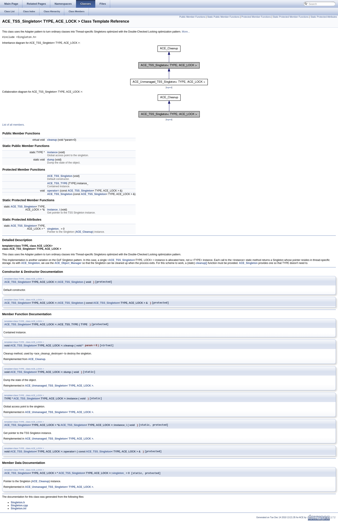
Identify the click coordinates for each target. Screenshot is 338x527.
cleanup (52, 140)
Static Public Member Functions (223, 17)
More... (186, 31)
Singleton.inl (18, 514)
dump (50, 160)
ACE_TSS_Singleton (59, 176)
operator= (53, 191)
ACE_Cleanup (84, 232)
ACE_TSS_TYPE (57, 184)
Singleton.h (18, 508)
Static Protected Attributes (323, 17)
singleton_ (53, 229)
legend (169, 88)
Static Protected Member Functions (290, 17)
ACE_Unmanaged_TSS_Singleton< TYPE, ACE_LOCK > (59, 389)
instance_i (53, 210)
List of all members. (13, 125)
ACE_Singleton (30, 263)
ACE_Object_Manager (68, 263)
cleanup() (201, 263)
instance (52, 152)
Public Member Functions (192, 17)
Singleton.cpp (19, 511)
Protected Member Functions (256, 17)
